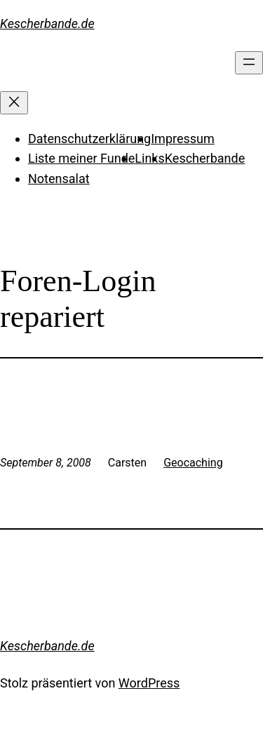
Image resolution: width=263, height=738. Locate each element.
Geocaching (192, 462)
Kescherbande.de (47, 23)
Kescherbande (205, 158)
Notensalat (59, 178)
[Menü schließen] (14, 102)
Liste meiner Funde (81, 158)
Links (149, 158)
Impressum (183, 138)
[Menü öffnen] (249, 62)
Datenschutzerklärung (89, 138)
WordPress (149, 683)
